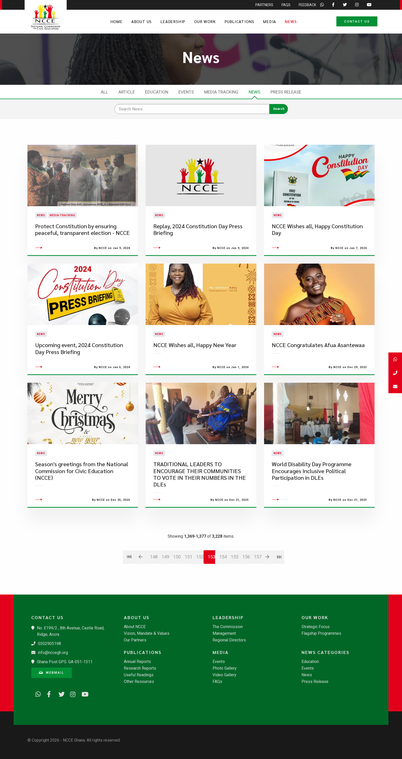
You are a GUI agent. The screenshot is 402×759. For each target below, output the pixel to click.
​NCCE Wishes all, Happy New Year (194, 375)
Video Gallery (224, 675)
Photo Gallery (225, 668)
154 (223, 587)
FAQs (217, 682)
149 (165, 587)
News (291, 21)
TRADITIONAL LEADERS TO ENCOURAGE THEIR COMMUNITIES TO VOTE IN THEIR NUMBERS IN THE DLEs (199, 504)
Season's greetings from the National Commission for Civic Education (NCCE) (81, 501)
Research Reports (140, 668)
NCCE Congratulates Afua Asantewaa (318, 375)
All (104, 92)
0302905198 (49, 643)
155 (234, 587)
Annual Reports (137, 662)
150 (176, 587)
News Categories (325, 652)
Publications (240, 21)
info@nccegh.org (53, 652)
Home (116, 21)
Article (126, 92)
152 (200, 587)
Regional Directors (229, 640)
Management (224, 633)
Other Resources (139, 682)
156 (246, 587)
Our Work (205, 21)
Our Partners (135, 640)
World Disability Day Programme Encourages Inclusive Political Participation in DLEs (311, 501)
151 (188, 587)
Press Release (285, 92)
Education (156, 92)
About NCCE (135, 627)
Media (269, 21)
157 (257, 587)
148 (153, 587)
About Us (141, 21)
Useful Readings (139, 675)
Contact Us (357, 21)
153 (211, 587)
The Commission (228, 627)
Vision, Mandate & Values (146, 633)
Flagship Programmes (321, 633)
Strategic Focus (316, 627)
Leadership (172, 21)
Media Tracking (221, 92)
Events (186, 92)
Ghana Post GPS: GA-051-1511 (65, 661)
